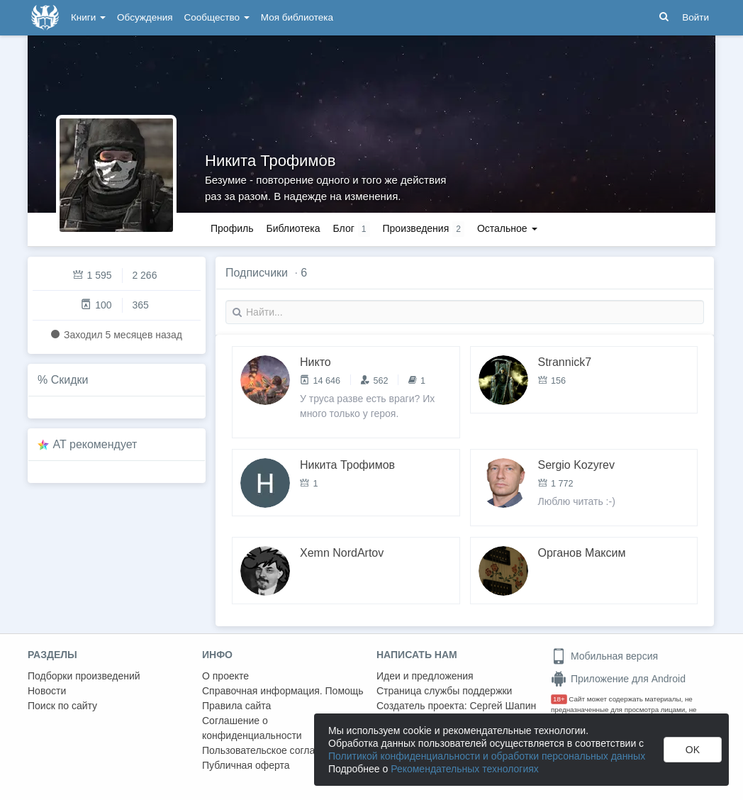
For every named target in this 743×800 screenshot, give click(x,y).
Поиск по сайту (62, 705)
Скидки (70, 380)
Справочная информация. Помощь (283, 690)
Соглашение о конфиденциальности (252, 728)
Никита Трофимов (270, 161)
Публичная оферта (246, 765)
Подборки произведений (84, 676)
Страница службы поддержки (444, 690)
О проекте (225, 676)
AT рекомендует (95, 444)
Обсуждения (144, 17)
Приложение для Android (618, 679)
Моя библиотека (297, 17)
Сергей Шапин (502, 705)
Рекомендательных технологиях (465, 768)
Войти (695, 17)
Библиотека (293, 228)
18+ (559, 699)
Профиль (232, 228)
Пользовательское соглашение (273, 750)
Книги (88, 17)
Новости (47, 690)
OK (693, 749)
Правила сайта (236, 705)
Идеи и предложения (425, 676)
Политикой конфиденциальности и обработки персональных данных (486, 756)
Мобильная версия (604, 656)
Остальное (507, 228)
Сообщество (217, 17)
